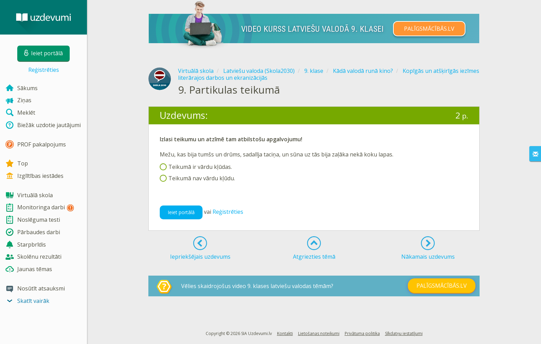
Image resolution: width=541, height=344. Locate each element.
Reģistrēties (43, 69)
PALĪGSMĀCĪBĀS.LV (429, 28)
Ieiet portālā (181, 212)
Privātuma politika (362, 333)
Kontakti (285, 333)
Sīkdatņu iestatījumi (404, 333)
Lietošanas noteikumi (319, 333)
